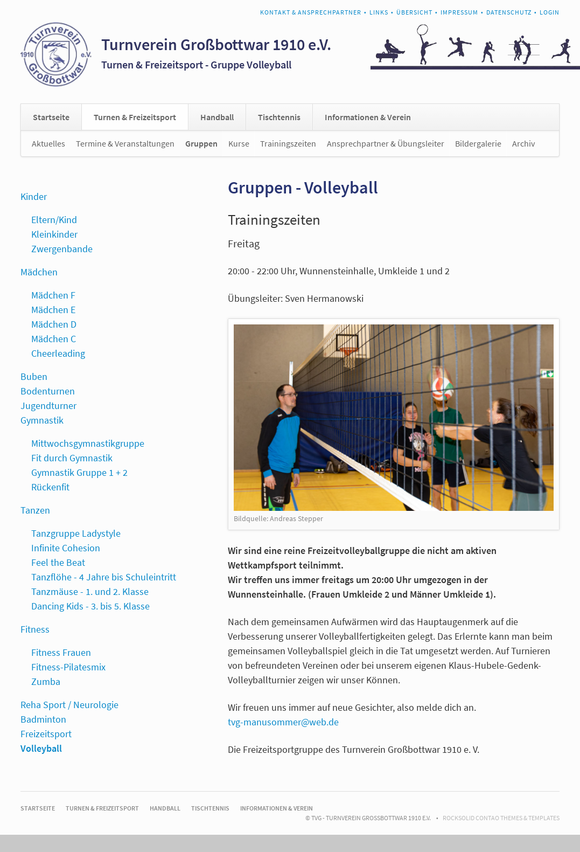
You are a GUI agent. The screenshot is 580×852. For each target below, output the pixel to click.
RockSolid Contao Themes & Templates (501, 818)
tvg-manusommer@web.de (283, 722)
